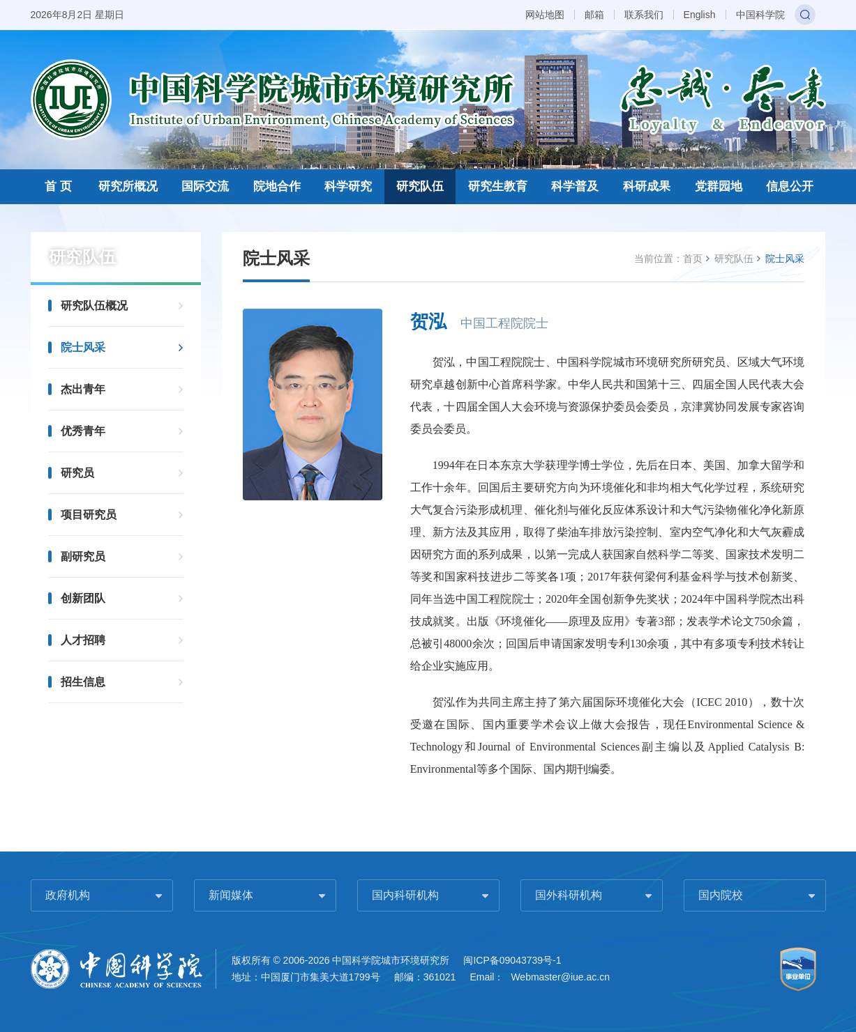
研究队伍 (420, 186)
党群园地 (718, 186)
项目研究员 (89, 515)
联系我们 (643, 15)
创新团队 (83, 598)
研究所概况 (128, 186)
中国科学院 (760, 15)
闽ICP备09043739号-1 (512, 960)
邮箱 (594, 15)
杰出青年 (83, 389)
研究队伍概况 (94, 305)
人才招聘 (83, 640)
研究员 (77, 473)
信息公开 (789, 186)
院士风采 (83, 347)
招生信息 (83, 682)
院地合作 (277, 186)
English (700, 15)
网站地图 (544, 15)
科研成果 (646, 186)
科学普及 (575, 186)
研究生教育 (497, 186)
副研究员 (83, 556)
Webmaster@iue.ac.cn (560, 977)
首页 (693, 258)
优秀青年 (83, 431)
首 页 (58, 186)
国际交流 (205, 186)
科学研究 (348, 186)
